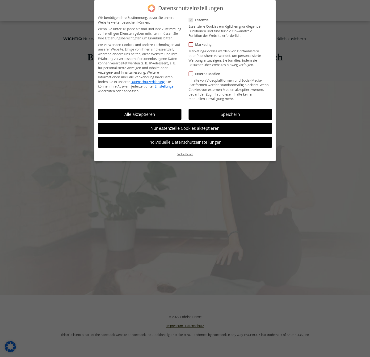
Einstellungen (165, 86)
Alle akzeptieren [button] (139, 114)
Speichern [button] (230, 114)
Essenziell (201, 20)
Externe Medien (206, 73)
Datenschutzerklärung (148, 82)
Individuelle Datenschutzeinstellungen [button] (185, 142)
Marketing (202, 44)
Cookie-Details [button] (185, 154)
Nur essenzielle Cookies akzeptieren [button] (185, 128)
